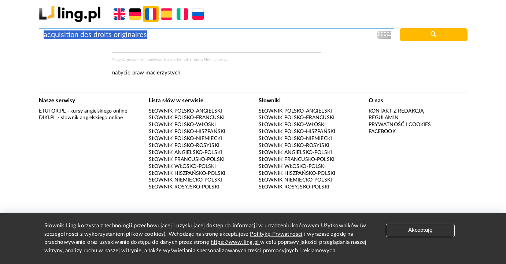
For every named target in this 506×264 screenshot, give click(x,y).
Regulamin (384, 117)
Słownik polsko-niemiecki (185, 138)
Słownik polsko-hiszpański (187, 131)
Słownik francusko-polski (187, 159)
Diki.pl (47, 117)
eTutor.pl (52, 111)
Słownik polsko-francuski (187, 117)
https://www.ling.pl (235, 242)
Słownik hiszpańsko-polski (187, 173)
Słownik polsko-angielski (185, 111)
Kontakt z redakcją (396, 111)
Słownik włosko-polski (182, 166)
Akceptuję (420, 230)
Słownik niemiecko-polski (185, 180)
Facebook (382, 131)
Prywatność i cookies (400, 124)
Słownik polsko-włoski (182, 124)
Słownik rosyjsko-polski (184, 187)
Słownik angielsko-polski (185, 152)
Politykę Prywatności (276, 234)
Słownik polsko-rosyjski (184, 145)
